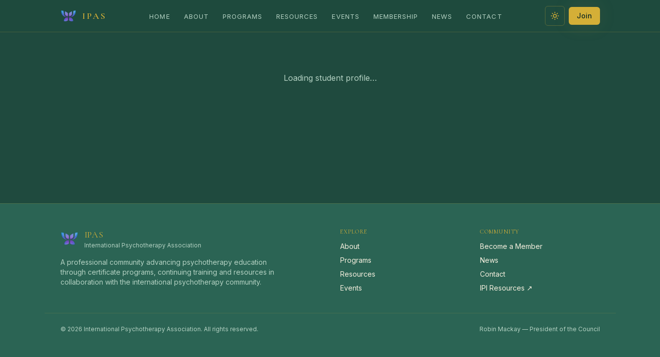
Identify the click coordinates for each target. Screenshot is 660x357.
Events (345, 16)
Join (584, 15)
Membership (395, 16)
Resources (297, 16)
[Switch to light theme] (555, 16)
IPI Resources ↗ (506, 288)
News (442, 16)
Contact (484, 16)
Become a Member (511, 246)
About (196, 16)
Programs (242, 16)
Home (159, 16)
